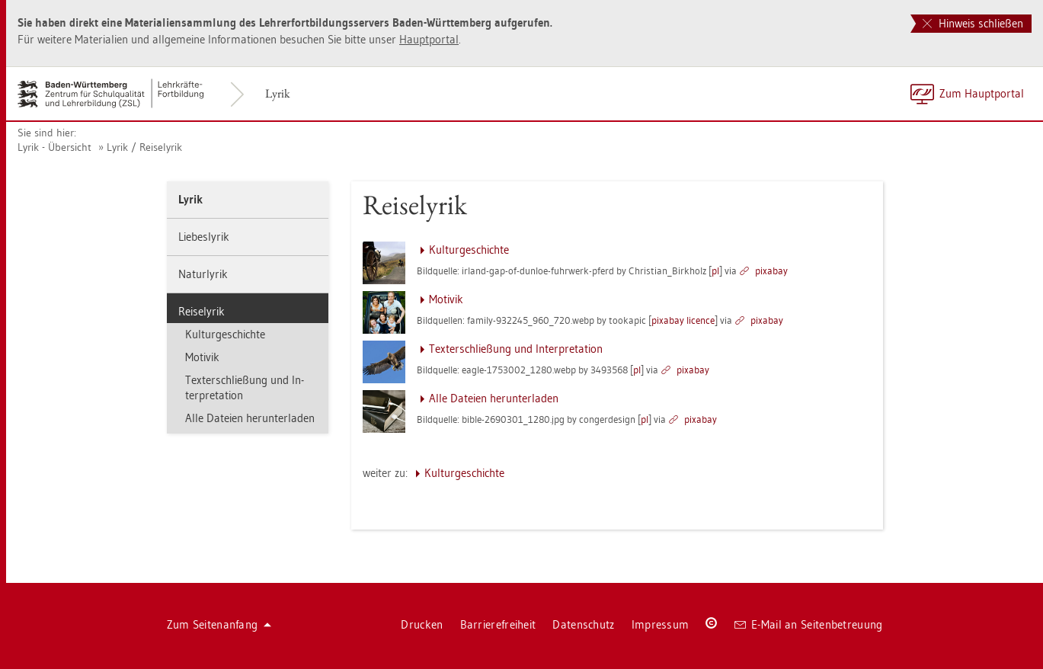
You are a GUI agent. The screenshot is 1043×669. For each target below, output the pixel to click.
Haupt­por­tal (429, 39)
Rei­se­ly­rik (201, 311)
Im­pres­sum (660, 624)
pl (715, 270)
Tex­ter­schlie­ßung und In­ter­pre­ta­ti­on (244, 387)
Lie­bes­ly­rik (203, 236)
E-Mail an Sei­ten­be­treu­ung (808, 624)
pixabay (771, 270)
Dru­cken (422, 624)
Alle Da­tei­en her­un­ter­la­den (250, 418)
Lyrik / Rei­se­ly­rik (144, 147)
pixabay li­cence (683, 320)
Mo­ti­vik (202, 357)
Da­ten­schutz (583, 624)
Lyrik (277, 93)
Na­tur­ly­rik (203, 274)
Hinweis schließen (973, 23)
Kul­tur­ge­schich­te (225, 334)
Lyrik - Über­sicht (54, 147)
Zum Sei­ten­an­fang (219, 624)
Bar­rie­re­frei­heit (498, 624)
